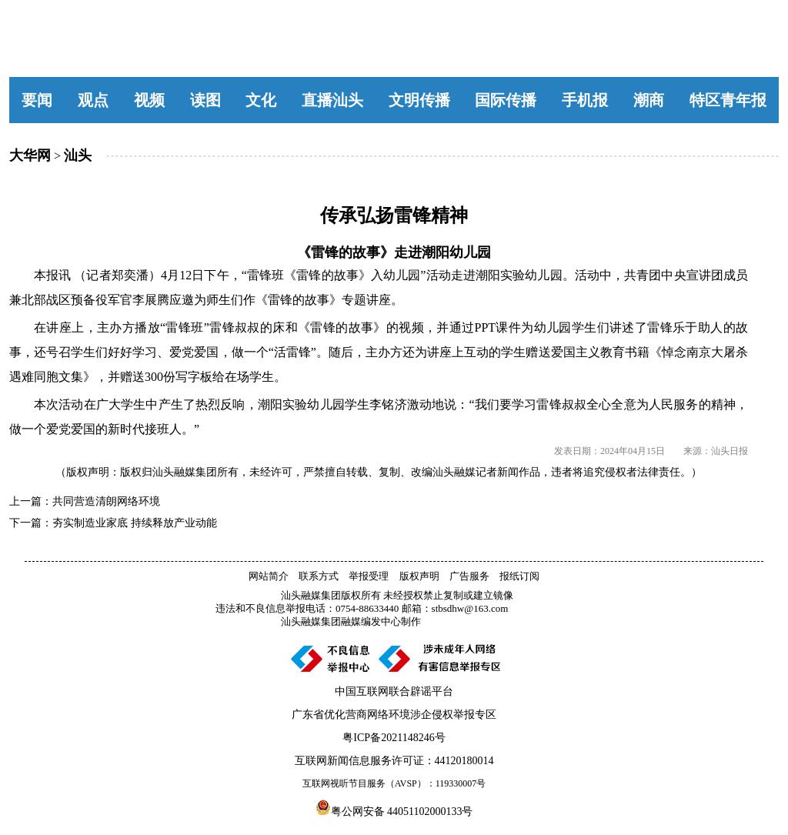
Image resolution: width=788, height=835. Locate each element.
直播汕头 (332, 100)
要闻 (37, 100)
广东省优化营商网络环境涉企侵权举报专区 (394, 714)
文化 (260, 100)
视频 (149, 100)
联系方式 (319, 576)
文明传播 (419, 100)
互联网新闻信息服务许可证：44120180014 (394, 761)
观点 (93, 100)
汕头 (78, 155)
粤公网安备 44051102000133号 (394, 807)
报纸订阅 (519, 576)
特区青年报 (728, 100)
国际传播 (505, 100)
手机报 (585, 100)
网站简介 (269, 576)
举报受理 (369, 576)
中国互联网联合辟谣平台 (394, 691)
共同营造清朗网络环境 (106, 501)
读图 (205, 100)
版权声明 (419, 576)
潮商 (648, 100)
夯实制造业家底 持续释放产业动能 (134, 523)
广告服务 (469, 576)
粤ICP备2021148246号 (393, 737)
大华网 (30, 155)
